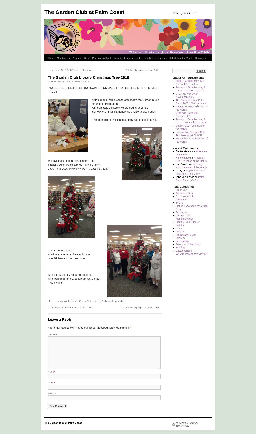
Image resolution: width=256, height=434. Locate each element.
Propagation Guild (101, 58)
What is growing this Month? (191, 254)
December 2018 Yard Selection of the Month (70, 70)
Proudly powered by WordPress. (187, 424)
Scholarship (182, 241)
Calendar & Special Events (127, 58)
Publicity (180, 238)
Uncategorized (184, 250)
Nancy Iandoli (183, 157)
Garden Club (85, 301)
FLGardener (85, 81)
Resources (200, 58)
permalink (119, 301)
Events (75, 301)
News (179, 228)
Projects (96, 301)
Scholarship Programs (155, 58)
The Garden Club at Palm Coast (84, 12)
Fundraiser (182, 212)
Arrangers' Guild (185, 193)
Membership (63, 58)
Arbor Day (181, 189)
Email (51, 382)
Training (180, 247)
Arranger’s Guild (81, 58)
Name (51, 372)
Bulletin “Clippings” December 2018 (144, 70)
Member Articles (184, 218)
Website (52, 393)
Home (51, 58)
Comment (53, 334)
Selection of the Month (180, 58)
